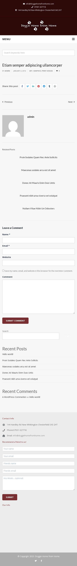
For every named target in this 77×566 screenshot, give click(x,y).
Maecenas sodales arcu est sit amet (38, 170)
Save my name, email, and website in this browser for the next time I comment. (39, 271)
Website (6, 257)
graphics (37, 71)
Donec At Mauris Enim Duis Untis (38, 182)
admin (7, 71)
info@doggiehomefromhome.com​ (38, 4)
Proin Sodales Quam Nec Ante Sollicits (38, 157)
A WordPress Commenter (14, 397)
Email (6, 245)
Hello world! (7, 354)
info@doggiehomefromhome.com (29, 435)
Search (5, 331)
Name (6, 234)
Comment (7, 276)
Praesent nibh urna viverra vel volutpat (38, 195)
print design (47, 71)
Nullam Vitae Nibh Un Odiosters (38, 208)
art (30, 71)
